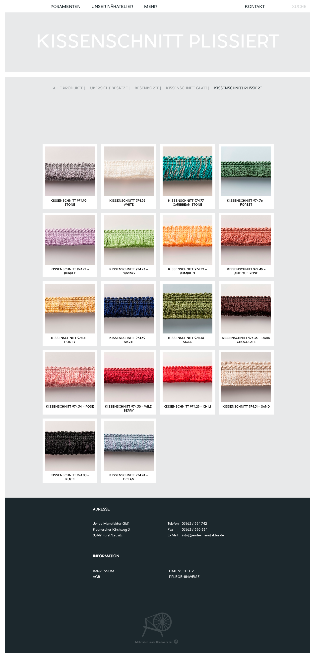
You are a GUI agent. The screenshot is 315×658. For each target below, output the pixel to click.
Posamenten (65, 7)
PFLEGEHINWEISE (184, 577)
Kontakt (255, 7)
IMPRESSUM (103, 571)
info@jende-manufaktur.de (201, 535)
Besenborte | (148, 88)
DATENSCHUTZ (181, 571)
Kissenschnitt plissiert (238, 88)
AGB (96, 577)
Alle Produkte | (69, 88)
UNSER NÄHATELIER (112, 7)
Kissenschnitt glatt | (187, 88)
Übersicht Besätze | (110, 88)
